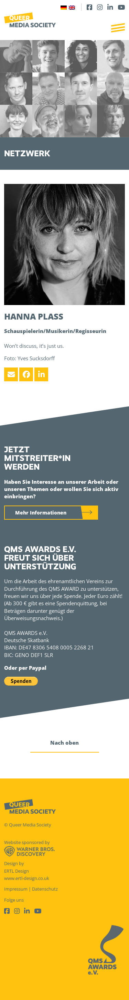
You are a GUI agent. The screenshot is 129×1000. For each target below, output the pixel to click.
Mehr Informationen (40, 512)
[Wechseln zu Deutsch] (64, 7)
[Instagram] (100, 7)
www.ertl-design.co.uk (26, 878)
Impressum (16, 889)
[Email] (11, 374)
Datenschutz (45, 889)
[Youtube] (121, 7)
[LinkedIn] (110, 7)
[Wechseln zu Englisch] (72, 7)
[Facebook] (89, 7)
